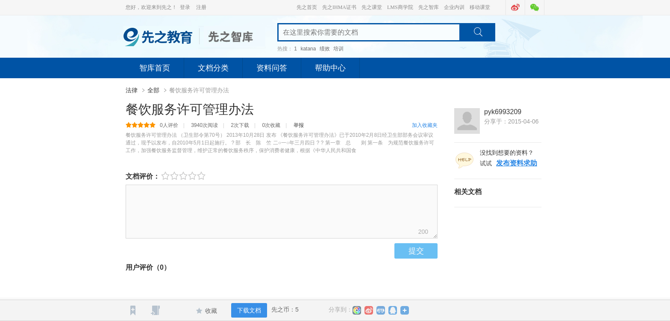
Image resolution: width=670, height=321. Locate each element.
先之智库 (428, 7)
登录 (185, 7)
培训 (338, 49)
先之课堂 (371, 7)
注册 (201, 7)
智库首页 (154, 68)
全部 (153, 90)
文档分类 (213, 68)
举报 (299, 125)
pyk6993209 (502, 111)
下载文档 (249, 310)
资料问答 (271, 68)
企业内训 (454, 7)
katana (308, 49)
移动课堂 (480, 7)
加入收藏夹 (425, 125)
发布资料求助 (516, 163)
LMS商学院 (400, 7)
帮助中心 (330, 68)
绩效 (325, 49)
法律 (132, 90)
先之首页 (307, 7)
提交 (416, 251)
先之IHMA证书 (339, 7)
